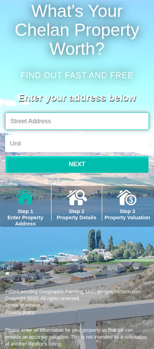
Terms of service (22, 305)
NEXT (77, 164)
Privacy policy (20, 312)
